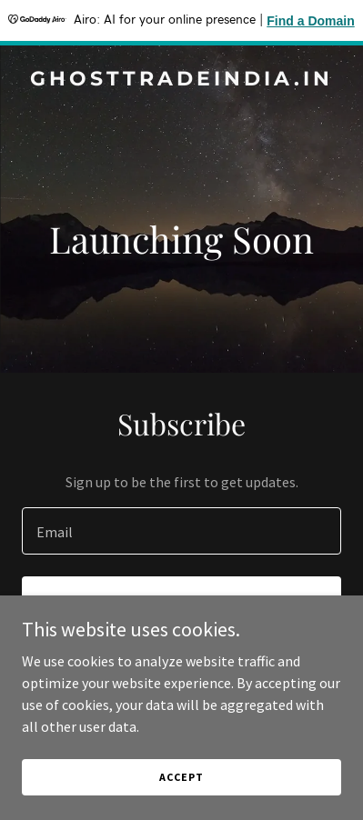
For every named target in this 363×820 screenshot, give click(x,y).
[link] (181, 80)
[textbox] (181, 531)
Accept (181, 777)
